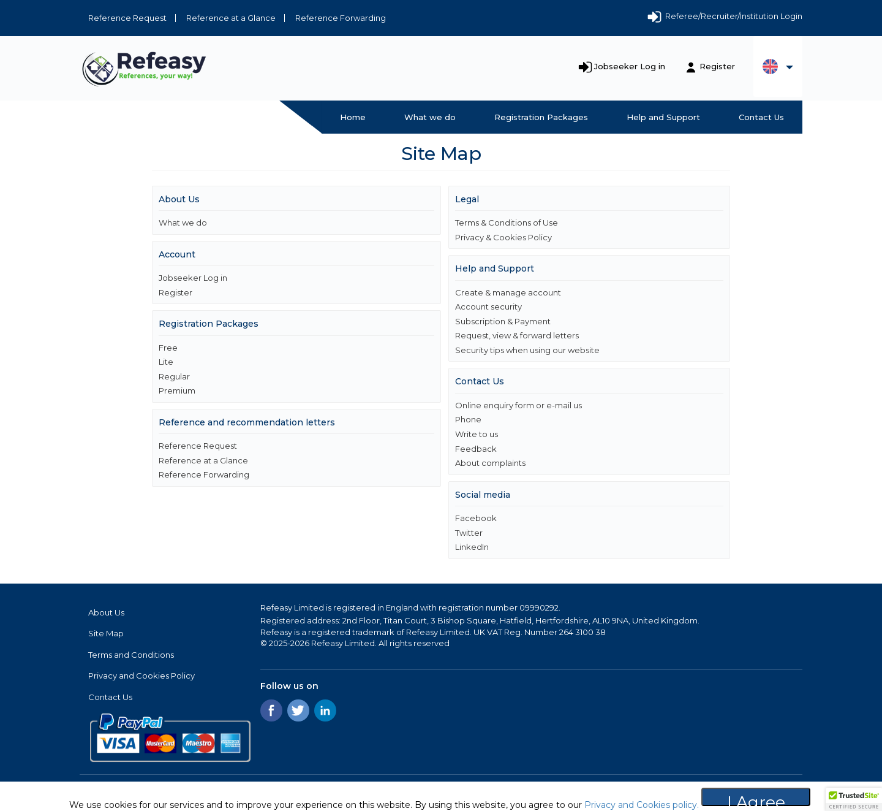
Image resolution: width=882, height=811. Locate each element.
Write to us (476, 434)
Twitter (469, 533)
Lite (166, 362)
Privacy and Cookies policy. (640, 804)
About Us (179, 199)
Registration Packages (541, 117)
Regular (174, 376)
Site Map (106, 633)
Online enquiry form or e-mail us (518, 405)
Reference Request (127, 18)
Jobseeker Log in (629, 66)
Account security (488, 306)
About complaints (490, 463)
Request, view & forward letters (517, 335)
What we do (430, 117)
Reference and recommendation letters (247, 422)
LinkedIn (472, 547)
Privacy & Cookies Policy (503, 237)
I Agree (756, 799)
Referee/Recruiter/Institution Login (724, 17)
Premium (177, 390)
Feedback (476, 449)
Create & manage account (508, 292)
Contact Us (761, 117)
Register (717, 66)
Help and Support (663, 117)
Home (353, 117)
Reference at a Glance (231, 18)
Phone (468, 419)
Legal (467, 199)
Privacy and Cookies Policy (141, 675)
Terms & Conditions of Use (506, 222)
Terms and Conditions (131, 655)
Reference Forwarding (340, 18)
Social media (482, 494)
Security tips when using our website (527, 350)
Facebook (476, 518)
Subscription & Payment (503, 321)
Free (168, 347)
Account (177, 254)
